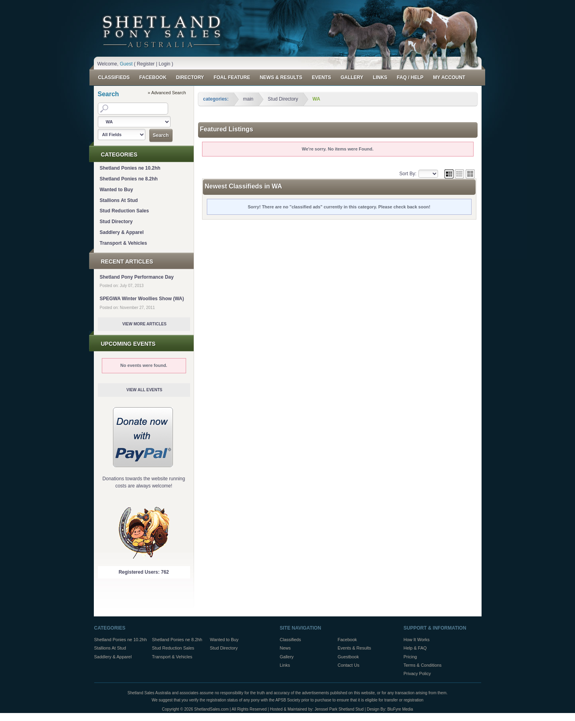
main (248, 99)
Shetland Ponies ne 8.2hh (129, 179)
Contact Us (348, 665)
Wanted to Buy (116, 189)
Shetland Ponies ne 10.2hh (130, 168)
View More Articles (144, 324)
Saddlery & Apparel (122, 232)
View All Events (144, 390)
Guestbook (348, 656)
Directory (190, 77)
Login (164, 64)
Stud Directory (116, 221)
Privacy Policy (417, 673)
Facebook (153, 77)
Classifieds (114, 77)
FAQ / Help (410, 77)
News (285, 648)
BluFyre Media (400, 709)
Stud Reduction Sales (124, 211)
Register (146, 64)
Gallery (352, 77)
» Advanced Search (167, 92)
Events (321, 77)
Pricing (410, 656)
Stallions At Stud (119, 200)
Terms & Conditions (423, 665)
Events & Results (354, 648)
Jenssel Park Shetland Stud (339, 709)
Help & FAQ (415, 648)
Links (380, 77)
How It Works (417, 639)
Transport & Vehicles (123, 243)
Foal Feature (232, 77)
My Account (449, 77)
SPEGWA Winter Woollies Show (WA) (142, 298)
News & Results (281, 77)
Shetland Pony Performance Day (137, 277)
